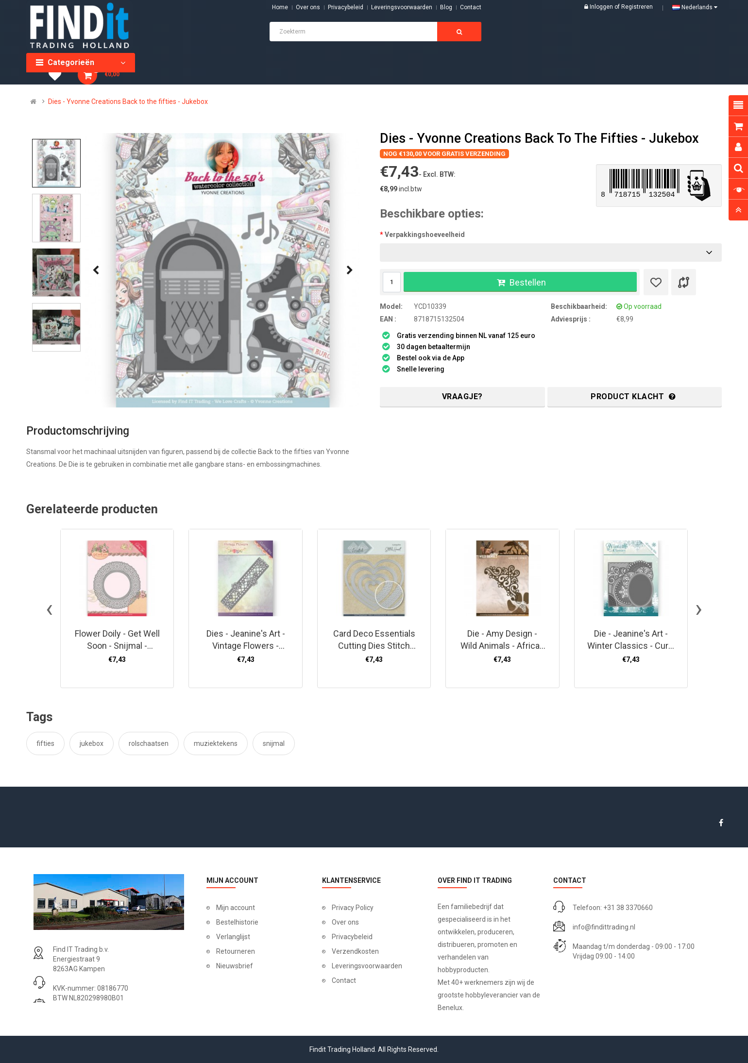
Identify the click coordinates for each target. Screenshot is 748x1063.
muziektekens (216, 743)
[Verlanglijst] (656, 282)
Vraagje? (462, 396)
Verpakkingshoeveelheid (425, 234)
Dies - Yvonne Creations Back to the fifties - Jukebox (128, 101)
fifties (45, 743)
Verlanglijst (233, 937)
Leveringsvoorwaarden (401, 7)
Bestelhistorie (237, 922)
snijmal (274, 743)
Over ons (308, 7)
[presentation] (95, 270)
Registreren (637, 6)
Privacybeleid (345, 7)
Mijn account (235, 907)
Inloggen (602, 6)
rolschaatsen (149, 743)
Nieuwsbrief (234, 966)
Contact (344, 980)
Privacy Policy (353, 907)
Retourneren (235, 951)
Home (280, 7)
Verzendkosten (355, 951)
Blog (446, 7)
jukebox (91, 743)
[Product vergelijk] (683, 282)
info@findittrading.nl (604, 927)
